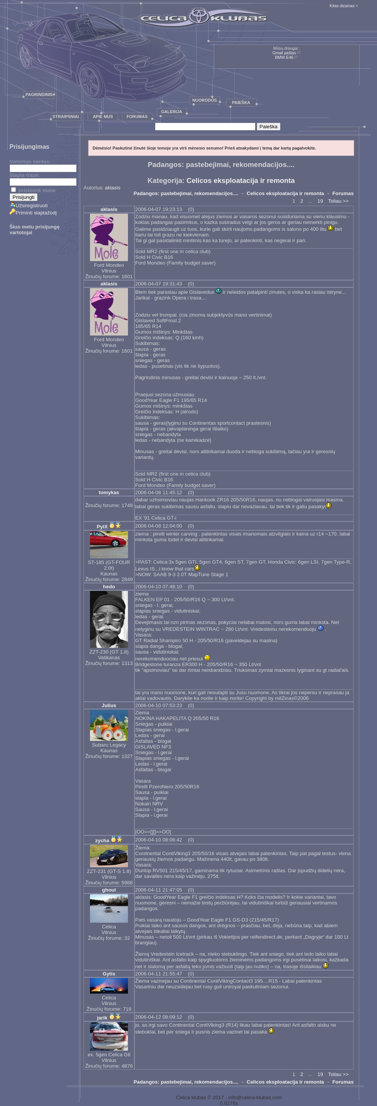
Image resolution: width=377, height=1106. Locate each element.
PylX (102, 526)
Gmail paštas (284, 52)
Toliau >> (338, 201)
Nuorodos (204, 100)
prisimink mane (33, 190)
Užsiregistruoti (28, 205)
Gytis (109, 974)
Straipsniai (65, 116)
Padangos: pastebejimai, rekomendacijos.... (186, 193)
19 (320, 201)
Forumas (137, 116)
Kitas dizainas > (344, 5)
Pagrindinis (38, 94)
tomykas (109, 492)
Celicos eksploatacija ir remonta (240, 180)
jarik (102, 1018)
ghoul (109, 890)
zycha (102, 840)
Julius (109, 705)
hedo (109, 586)
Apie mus (103, 116)
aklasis (112, 188)
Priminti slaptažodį (33, 213)
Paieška (241, 102)
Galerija (171, 111)
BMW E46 (284, 57)
